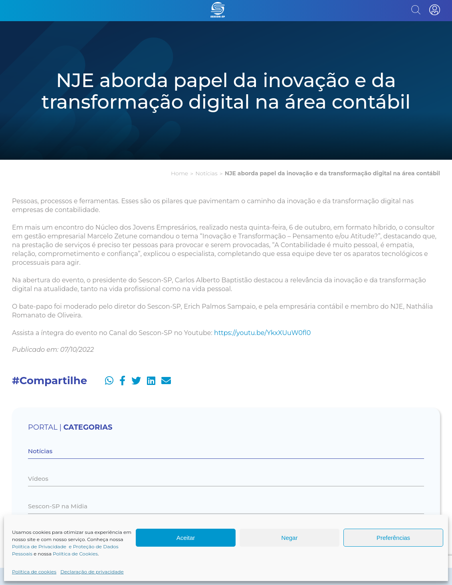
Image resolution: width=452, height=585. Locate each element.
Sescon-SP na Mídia (57, 506)
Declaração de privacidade (92, 572)
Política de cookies (34, 572)
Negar (290, 537)
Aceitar (185, 537)
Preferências (393, 537)
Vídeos (38, 478)
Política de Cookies (75, 554)
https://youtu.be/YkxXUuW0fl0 (262, 333)
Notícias (206, 173)
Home (179, 173)
